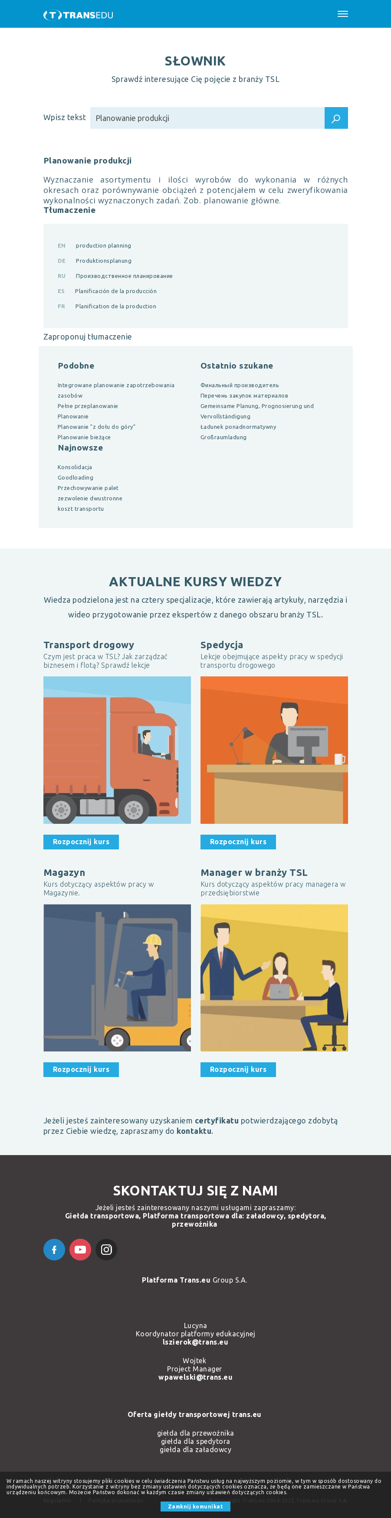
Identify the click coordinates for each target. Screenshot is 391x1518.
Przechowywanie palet (88, 488)
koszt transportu (81, 509)
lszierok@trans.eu (196, 1342)
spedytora (306, 1216)
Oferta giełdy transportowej (180, 1414)
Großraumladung (223, 437)
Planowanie (73, 416)
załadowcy (265, 1216)
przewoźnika (194, 1224)
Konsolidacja (75, 467)
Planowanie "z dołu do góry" (97, 427)
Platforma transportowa (186, 1216)
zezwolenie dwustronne (90, 498)
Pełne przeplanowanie (88, 406)
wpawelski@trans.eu (195, 1377)
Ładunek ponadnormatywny (238, 427)
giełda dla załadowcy (195, 1449)
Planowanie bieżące (84, 437)
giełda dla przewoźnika (195, 1433)
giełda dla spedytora (195, 1441)
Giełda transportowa (102, 1216)
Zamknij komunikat (195, 1506)
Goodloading (76, 477)
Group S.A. (195, 1280)
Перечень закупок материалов (244, 395)
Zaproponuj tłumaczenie (87, 336)
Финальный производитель (239, 385)
